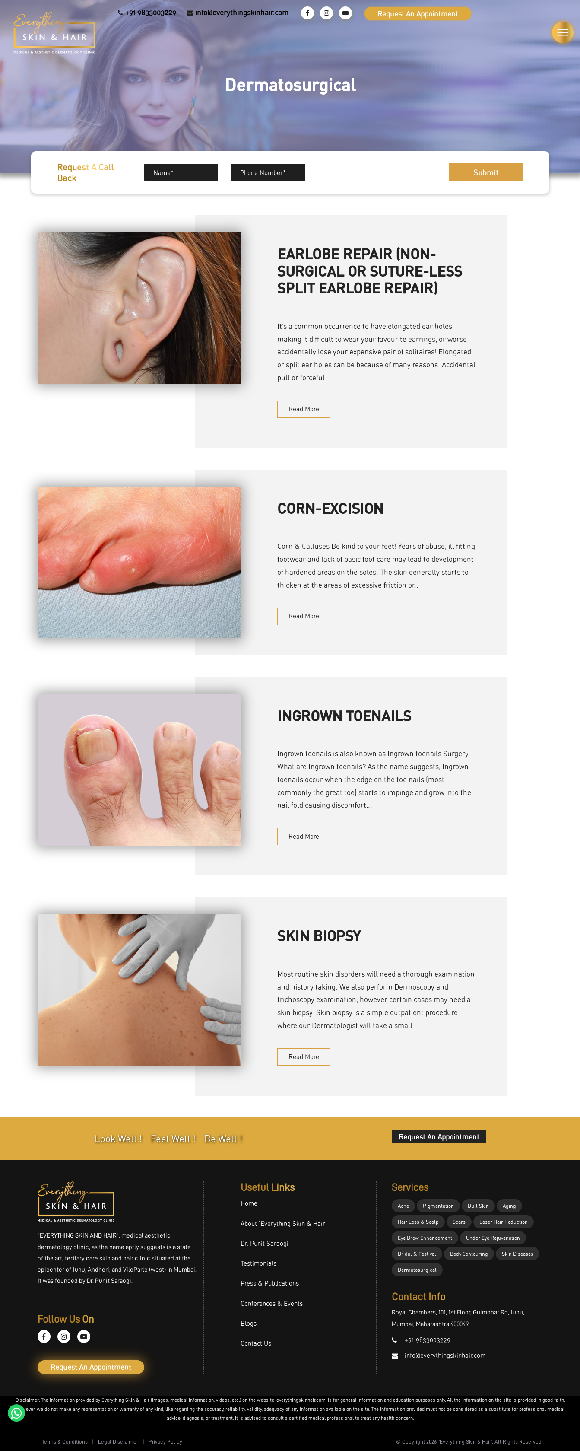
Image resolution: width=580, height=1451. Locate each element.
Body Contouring (469, 1254)
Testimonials (258, 1263)
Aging (509, 1206)
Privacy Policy (165, 1442)
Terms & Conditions (65, 1442)
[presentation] (368, 168)
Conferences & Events (272, 1303)
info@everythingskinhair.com (241, 12)
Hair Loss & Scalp (418, 1222)
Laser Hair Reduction (503, 1222)
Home (249, 1203)
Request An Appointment (417, 13)
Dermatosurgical (417, 1269)
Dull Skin (478, 1206)
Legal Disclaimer (118, 1442)
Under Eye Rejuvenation (493, 1238)
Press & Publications (270, 1283)
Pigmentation (438, 1206)
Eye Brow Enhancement (425, 1238)
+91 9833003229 (150, 12)
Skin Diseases (517, 1254)
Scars (459, 1222)
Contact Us (256, 1343)
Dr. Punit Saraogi (264, 1243)
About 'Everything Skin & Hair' (284, 1223)
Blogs (249, 1323)
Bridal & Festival (417, 1254)
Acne (403, 1206)
